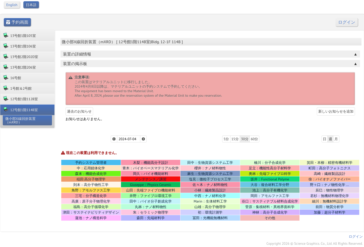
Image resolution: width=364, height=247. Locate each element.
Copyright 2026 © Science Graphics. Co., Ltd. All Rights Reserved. (314, 243)
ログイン (346, 22)
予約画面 (17, 22)
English (11, 5)
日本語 (31, 5)
